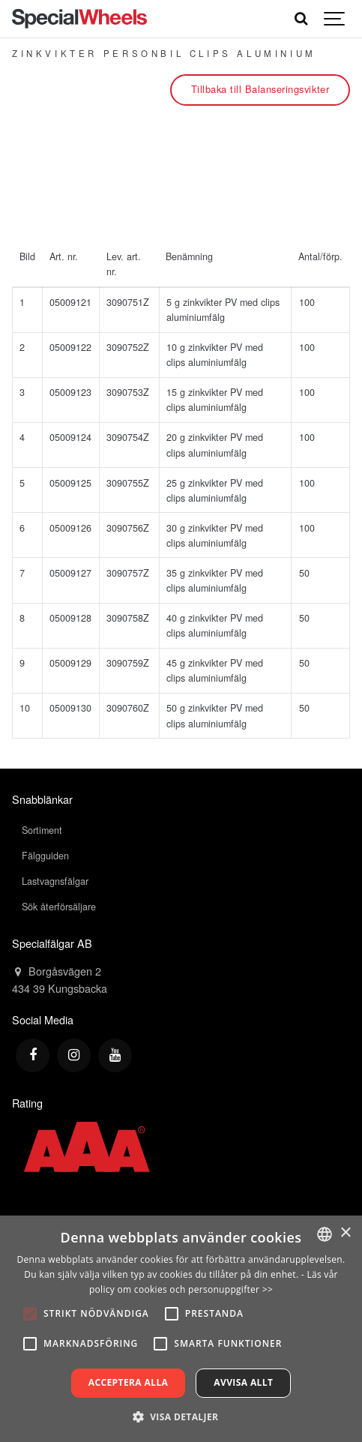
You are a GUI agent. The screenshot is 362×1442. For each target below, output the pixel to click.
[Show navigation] (335, 18)
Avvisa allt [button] (243, 1382)
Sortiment (42, 830)
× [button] (345, 1233)
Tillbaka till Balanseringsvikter (260, 89)
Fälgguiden (45, 855)
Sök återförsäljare (59, 906)
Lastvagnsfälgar (55, 881)
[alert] (181, 1329)
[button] (181, 1416)
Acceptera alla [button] (128, 1382)
